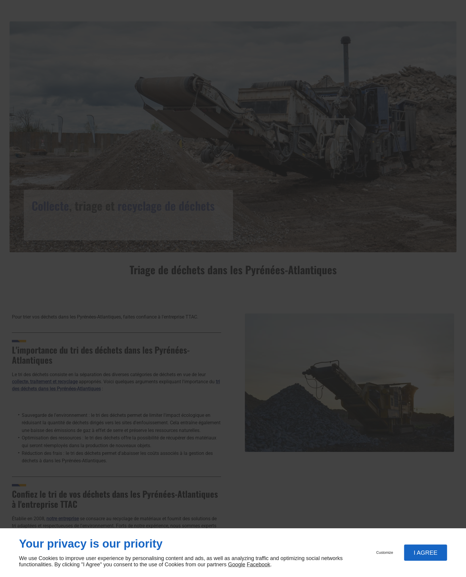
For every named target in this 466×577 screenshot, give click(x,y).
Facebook (258, 564)
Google (236, 564)
